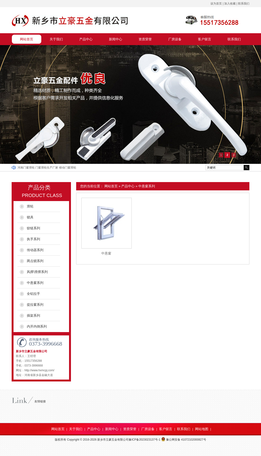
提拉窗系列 (35, 304)
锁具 (30, 217)
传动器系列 (35, 250)
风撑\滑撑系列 (37, 272)
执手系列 (33, 239)
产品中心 (86, 39)
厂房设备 (175, 39)
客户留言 (204, 39)
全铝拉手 (33, 294)
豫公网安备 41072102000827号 (183, 439)
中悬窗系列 (146, 186)
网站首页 (26, 39)
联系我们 (243, 3)
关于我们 (56, 39)
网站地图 (201, 429)
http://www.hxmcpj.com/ (39, 370)
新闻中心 (115, 39)
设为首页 (216, 3)
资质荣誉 (145, 39)
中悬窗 (106, 253)
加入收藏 (230, 3)
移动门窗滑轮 (67, 167)
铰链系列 (33, 228)
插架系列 (33, 315)
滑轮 (30, 206)
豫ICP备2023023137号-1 (144, 439)
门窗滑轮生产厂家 (47, 167)
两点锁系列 (35, 261)
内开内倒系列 (37, 326)
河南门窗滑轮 (26, 167)
